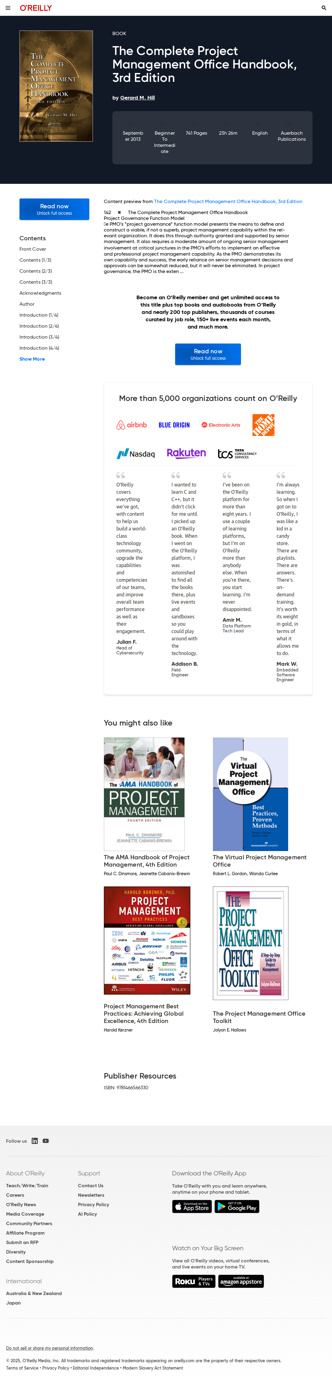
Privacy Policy (93, 1204)
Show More (32, 359)
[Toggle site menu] (8, 8)
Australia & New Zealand (34, 1293)
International (24, 1281)
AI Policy (87, 1214)
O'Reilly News (21, 1204)
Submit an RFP (22, 1242)
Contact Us (90, 1185)
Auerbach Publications (292, 136)
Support (89, 1173)
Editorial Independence (96, 1368)
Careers (15, 1195)
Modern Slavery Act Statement (153, 1368)
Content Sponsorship (30, 1261)
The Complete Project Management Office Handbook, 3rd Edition (228, 201)
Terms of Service (22, 1368)
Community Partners (29, 1223)
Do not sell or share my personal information (49, 1348)
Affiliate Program (25, 1233)
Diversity (16, 1252)
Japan (13, 1303)
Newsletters (91, 1195)
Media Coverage (25, 1214)
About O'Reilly (25, 1173)
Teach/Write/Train (27, 1185)
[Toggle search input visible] (324, 8)
